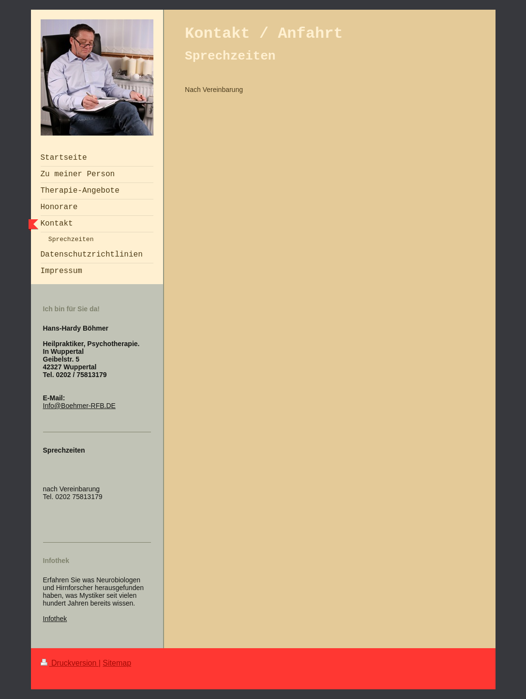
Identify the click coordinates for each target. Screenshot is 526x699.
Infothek (55, 619)
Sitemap (117, 663)
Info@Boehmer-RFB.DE (79, 406)
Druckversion (70, 663)
